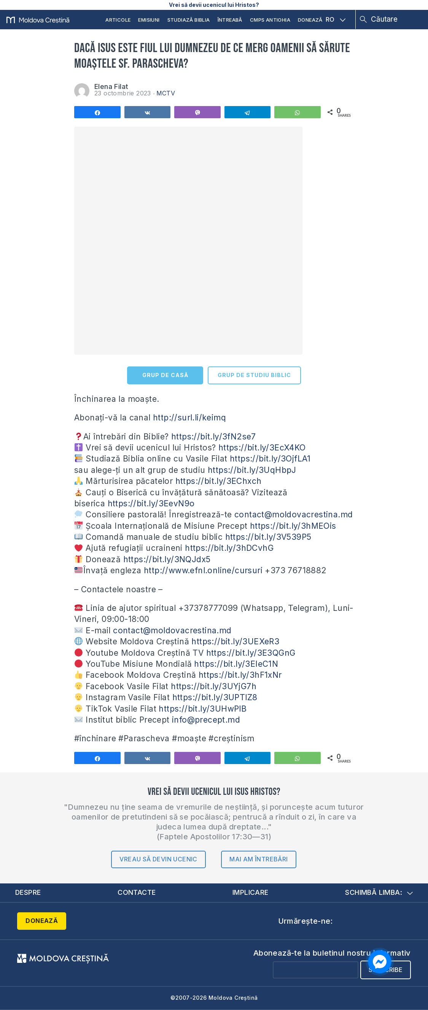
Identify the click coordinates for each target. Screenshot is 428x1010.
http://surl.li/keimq (189, 417)
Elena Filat (111, 86)
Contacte (137, 892)
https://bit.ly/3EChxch (218, 481)
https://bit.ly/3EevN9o (151, 503)
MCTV (165, 93)
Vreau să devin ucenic (158, 859)
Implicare (250, 892)
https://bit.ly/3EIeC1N (236, 664)
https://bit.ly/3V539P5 (268, 537)
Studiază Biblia (188, 20)
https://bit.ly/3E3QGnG (251, 653)
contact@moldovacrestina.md (293, 514)
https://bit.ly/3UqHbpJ (252, 470)
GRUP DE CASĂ (165, 375)
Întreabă (230, 20)
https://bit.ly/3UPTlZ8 (215, 697)
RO (335, 19)
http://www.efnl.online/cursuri (203, 570)
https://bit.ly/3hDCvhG (229, 548)
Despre (28, 892)
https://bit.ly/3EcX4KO (262, 447)
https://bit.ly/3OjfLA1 (270, 458)
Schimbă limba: (379, 892)
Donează (310, 20)
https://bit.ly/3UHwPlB (203, 709)
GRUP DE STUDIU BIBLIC (254, 375)
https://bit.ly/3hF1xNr (240, 675)
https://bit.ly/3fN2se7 (213, 436)
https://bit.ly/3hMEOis (293, 526)
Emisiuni (148, 20)
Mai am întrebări (258, 859)
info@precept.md (206, 720)
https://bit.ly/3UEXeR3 (235, 641)
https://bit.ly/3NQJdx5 (167, 559)
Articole (117, 20)
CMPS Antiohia (270, 20)
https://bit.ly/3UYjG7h (213, 686)
